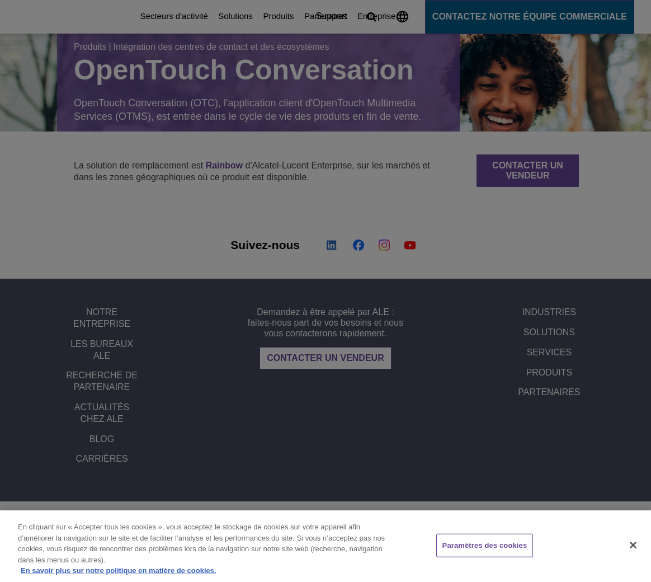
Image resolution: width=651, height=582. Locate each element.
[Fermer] (633, 545)
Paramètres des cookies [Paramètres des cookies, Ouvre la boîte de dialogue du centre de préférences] (484, 545)
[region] (325, 546)
